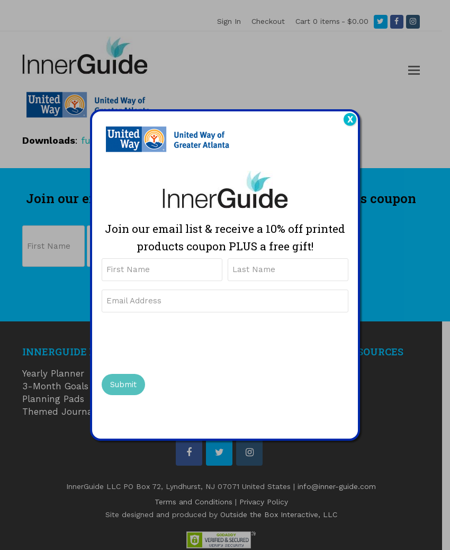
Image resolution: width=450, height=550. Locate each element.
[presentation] (182, 341)
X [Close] (350, 119)
